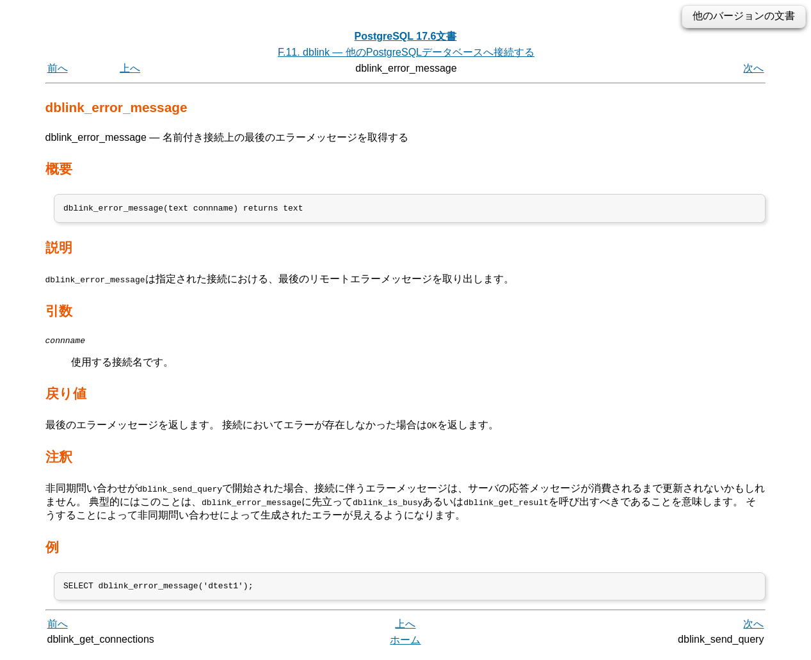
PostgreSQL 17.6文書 (406, 36)
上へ (130, 68)
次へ (753, 68)
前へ (57, 68)
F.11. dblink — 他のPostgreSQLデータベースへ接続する (406, 52)
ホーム (405, 645)
